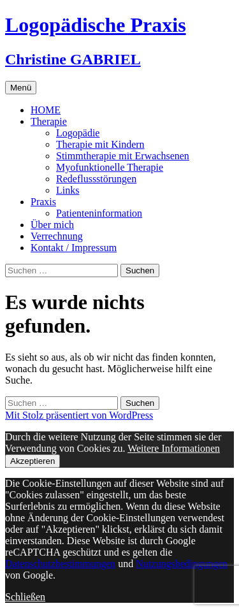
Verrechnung (57, 236)
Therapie (49, 121)
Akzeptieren (32, 461)
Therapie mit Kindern (100, 144)
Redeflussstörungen (96, 178)
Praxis (43, 201)
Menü (20, 87)
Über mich (52, 224)
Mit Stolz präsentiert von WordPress (79, 415)
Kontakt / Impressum (74, 247)
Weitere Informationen (173, 448)
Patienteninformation (99, 213)
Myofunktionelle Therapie (109, 167)
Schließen (25, 596)
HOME (46, 110)
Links (67, 190)
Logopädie (77, 132)
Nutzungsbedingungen (182, 563)
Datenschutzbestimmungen (60, 563)
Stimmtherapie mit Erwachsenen (122, 155)
